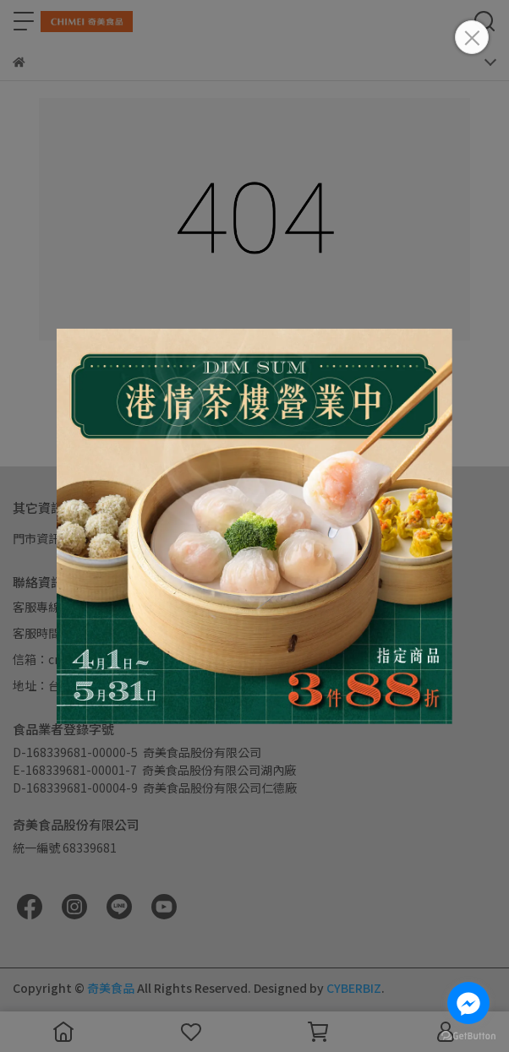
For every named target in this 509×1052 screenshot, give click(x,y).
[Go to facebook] (468, 1003)
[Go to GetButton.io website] (468, 1035)
